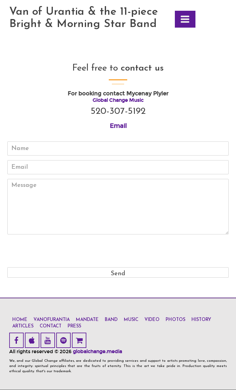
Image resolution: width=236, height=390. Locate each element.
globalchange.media (97, 351)
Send (118, 274)
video (151, 320)
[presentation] (118, 251)
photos (175, 320)
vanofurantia (51, 320)
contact (50, 326)
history (201, 320)
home (19, 320)
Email (118, 125)
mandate (87, 320)
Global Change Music (118, 100)
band (111, 320)
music (131, 320)
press (74, 326)
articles (22, 326)
